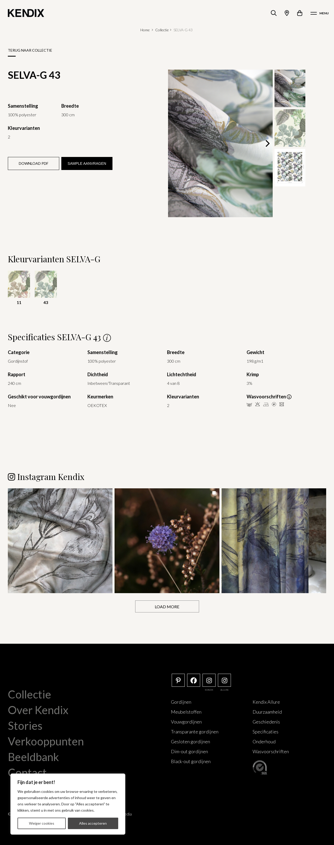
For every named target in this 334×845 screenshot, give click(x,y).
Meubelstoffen (186, 712)
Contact (27, 772)
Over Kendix (38, 709)
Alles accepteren (93, 823)
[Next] (267, 143)
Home (145, 30)
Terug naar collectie (30, 50)
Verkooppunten (46, 741)
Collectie (162, 30)
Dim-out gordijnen (189, 751)
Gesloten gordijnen (190, 741)
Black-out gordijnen (191, 761)
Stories (25, 725)
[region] (67, 804)
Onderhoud (264, 741)
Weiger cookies (41, 823)
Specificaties (265, 731)
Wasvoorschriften (271, 751)
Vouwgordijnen (186, 722)
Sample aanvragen (87, 163)
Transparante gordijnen (194, 731)
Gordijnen (181, 702)
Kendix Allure (266, 702)
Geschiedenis (266, 722)
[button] (60, 540)
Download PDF (33, 163)
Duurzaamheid (267, 712)
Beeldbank (33, 756)
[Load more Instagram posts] (167, 606)
